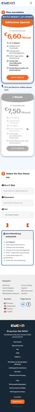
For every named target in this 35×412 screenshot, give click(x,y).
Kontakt (24, 293)
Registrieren (17, 402)
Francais (8, 303)
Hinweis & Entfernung (17, 375)
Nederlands (9, 306)
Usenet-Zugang (8, 288)
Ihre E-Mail (9, 185)
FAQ (17, 380)
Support (24, 288)
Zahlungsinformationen (10, 293)
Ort (6, 209)
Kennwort (9, 197)
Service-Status (26, 285)
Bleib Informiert (27, 291)
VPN (17, 353)
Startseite (6, 285)
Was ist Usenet (17, 346)
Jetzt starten (17, 148)
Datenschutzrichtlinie (17, 388)
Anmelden (17, 397)
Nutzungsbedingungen (17, 384)
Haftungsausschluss (17, 392)
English (8, 311)
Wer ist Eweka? (7, 291)
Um (17, 349)
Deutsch (8, 309)
